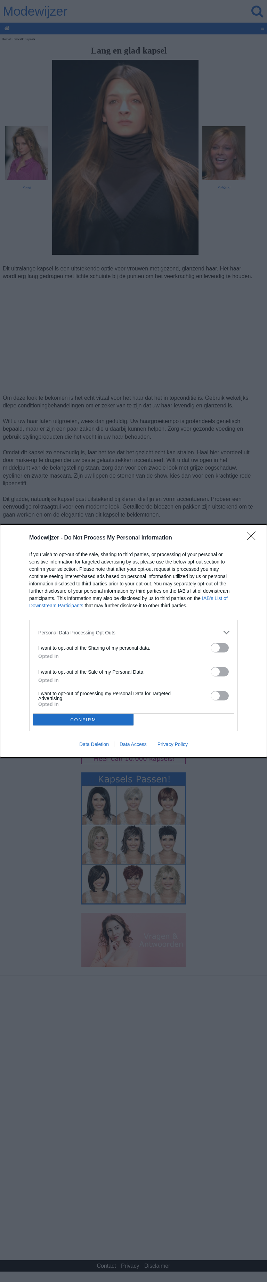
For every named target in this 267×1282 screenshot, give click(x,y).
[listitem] (133, 632)
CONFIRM (83, 719)
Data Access (133, 744)
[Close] (253, 538)
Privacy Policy (172, 744)
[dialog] (133, 641)
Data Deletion (94, 744)
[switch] (220, 647)
